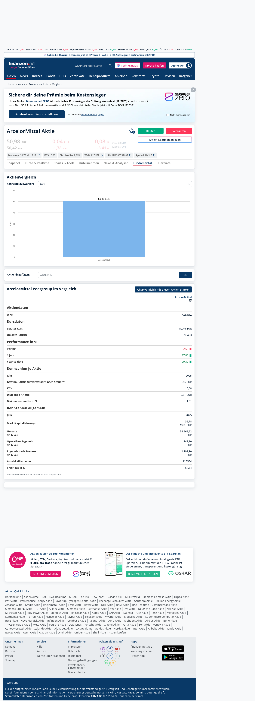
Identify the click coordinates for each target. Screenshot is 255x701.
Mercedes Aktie (176, 613)
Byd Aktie (129, 609)
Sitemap (10, 661)
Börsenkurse (13, 597)
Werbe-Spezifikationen (51, 656)
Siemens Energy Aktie (18, 609)
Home (11, 84)
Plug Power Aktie (37, 613)
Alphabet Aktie (133, 621)
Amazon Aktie (13, 605)
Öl (161, 50)
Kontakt (10, 647)
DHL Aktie (107, 605)
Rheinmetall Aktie (54, 605)
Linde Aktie (174, 629)
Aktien (11, 76)
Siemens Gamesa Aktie (157, 597)
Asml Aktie (29, 633)
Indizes (37, 76)
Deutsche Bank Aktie (151, 609)
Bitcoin (121, 50)
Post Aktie (11, 601)
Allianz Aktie (56, 609)
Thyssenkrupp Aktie (17, 625)
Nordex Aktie (122, 629)
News (24, 76)
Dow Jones (98, 597)
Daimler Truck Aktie (135, 613)
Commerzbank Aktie (164, 605)
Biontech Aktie (60, 613)
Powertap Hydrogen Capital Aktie (75, 601)
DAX (9, 50)
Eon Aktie (144, 625)
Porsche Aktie (57, 625)
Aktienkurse (31, 597)
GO (185, 275)
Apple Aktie (99, 613)
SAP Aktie (115, 613)
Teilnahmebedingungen (92, 114)
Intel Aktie (139, 629)
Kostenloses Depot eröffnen (36, 114)
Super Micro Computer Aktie (163, 617)
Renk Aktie (157, 613)
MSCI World (50, 50)
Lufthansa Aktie (97, 609)
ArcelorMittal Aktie (38, 84)
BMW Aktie (170, 621)
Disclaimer (74, 656)
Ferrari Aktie (35, 617)
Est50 (28, 50)
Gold (178, 50)
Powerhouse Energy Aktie (36, 601)
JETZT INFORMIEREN (45, 574)
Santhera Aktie (143, 601)
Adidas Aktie (103, 629)
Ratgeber (185, 76)
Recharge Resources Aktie (115, 601)
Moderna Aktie (133, 617)
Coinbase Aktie (76, 621)
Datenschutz (76, 651)
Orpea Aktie (181, 597)
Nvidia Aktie (32, 605)
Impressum (75, 647)
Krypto (154, 76)
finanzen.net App (141, 647)
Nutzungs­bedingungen (82, 661)
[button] (127, 65)
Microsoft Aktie (14, 613)
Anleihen (121, 76)
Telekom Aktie (93, 617)
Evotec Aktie (12, 633)
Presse (9, 656)
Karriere (10, 651)
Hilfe (39, 647)
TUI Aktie (40, 609)
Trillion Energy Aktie (168, 601)
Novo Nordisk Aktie (33, 621)
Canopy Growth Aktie (18, 629)
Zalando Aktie (42, 629)
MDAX (73, 597)
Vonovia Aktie (161, 625)
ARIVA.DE (96, 696)
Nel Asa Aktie (175, 609)
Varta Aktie (129, 625)
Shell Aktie (99, 633)
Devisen (169, 76)
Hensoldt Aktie (55, 617)
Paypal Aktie (74, 617)
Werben (42, 651)
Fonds (50, 76)
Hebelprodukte (99, 76)
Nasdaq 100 (114, 597)
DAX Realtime (57, 597)
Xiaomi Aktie (112, 625)
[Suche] (110, 65)
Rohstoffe (138, 76)
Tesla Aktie (74, 605)
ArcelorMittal (183, 297)
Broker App (138, 656)
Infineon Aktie (56, 621)
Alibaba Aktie (156, 629)
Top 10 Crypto (77, 50)
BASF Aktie (122, 605)
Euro (142, 50)
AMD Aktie (114, 621)
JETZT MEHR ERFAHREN (143, 574)
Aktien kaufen (117, 633)
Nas (101, 50)
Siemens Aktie (76, 609)
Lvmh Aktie (65, 633)
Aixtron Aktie (47, 633)
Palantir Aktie (97, 621)
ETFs (62, 76)
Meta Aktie (39, 625)
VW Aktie (115, 609)
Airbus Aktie (153, 621)
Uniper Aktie (82, 633)
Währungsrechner (142, 651)
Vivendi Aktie (113, 617)
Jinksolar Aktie (80, 613)
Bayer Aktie (91, 605)
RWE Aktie (11, 621)
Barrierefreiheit (78, 672)
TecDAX (84, 597)
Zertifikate (77, 76)
